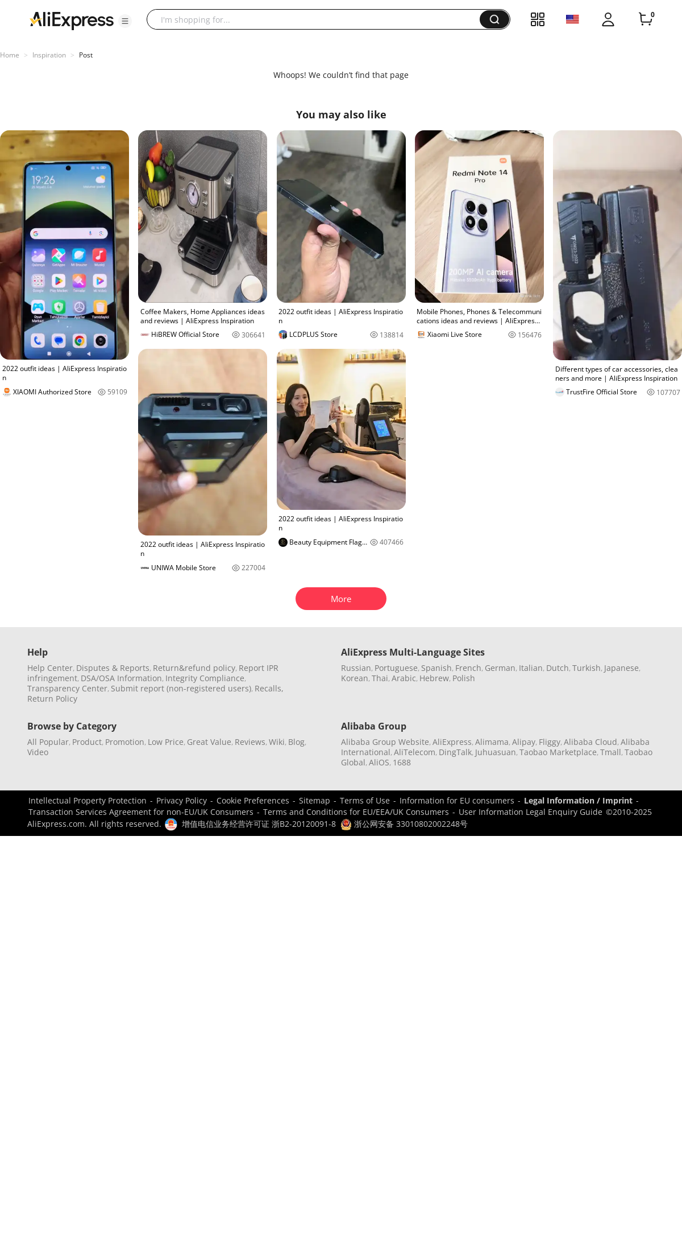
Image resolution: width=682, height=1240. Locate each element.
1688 (402, 762)
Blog (296, 741)
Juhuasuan (495, 752)
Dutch (557, 667)
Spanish (436, 667)
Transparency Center (67, 688)
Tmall (610, 752)
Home (9, 55)
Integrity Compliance (204, 678)
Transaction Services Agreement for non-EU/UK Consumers (140, 811)
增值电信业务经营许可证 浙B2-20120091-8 (259, 823)
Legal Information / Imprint (578, 800)
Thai (380, 678)
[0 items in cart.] (646, 19)
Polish (463, 678)
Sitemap (314, 800)
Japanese (621, 667)
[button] (125, 21)
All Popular (48, 741)
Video (37, 752)
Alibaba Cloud (590, 741)
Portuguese (396, 667)
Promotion (124, 741)
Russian (356, 667)
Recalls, (269, 688)
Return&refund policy (194, 667)
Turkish (586, 667)
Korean (354, 678)
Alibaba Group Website (385, 741)
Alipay (523, 741)
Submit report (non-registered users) (181, 688)
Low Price (166, 741)
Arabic (404, 678)
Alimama (492, 741)
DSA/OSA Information (121, 678)
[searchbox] (317, 19)
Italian (531, 667)
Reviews (250, 741)
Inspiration (49, 55)
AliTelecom (414, 752)
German (500, 667)
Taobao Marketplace (558, 752)
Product (87, 741)
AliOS (379, 762)
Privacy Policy (181, 800)
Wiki (277, 741)
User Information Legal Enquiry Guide (530, 811)
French (468, 667)
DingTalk (455, 752)
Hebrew (434, 678)
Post (86, 55)
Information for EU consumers (457, 800)
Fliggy (549, 741)
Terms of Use (365, 800)
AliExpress (452, 741)
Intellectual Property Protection (87, 800)
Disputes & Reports (112, 667)
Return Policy (52, 698)
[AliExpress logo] (71, 20)
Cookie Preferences (253, 800)
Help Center (50, 667)
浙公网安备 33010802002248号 (404, 823)
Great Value (209, 741)
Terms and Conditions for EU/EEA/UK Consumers (356, 811)
